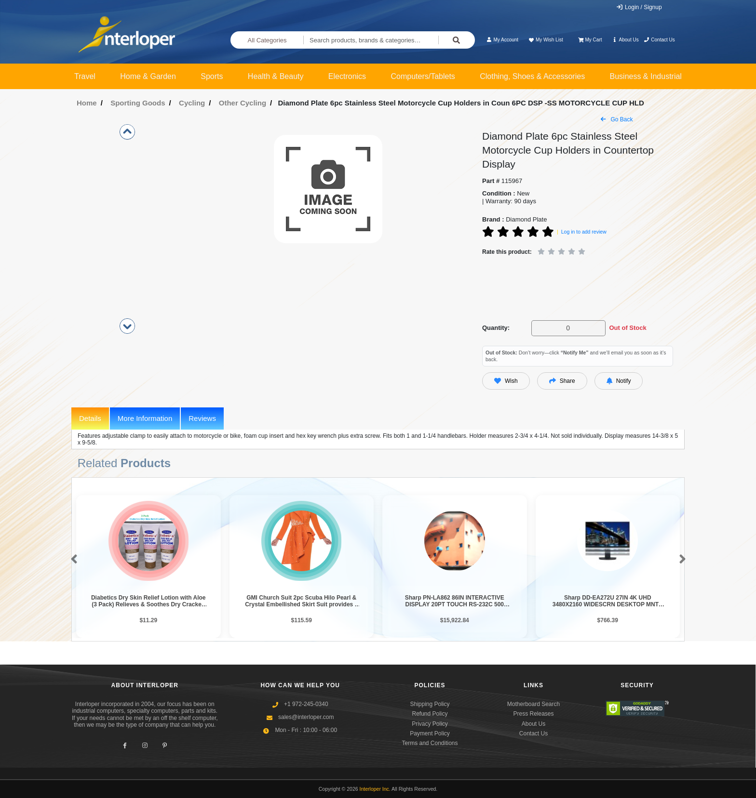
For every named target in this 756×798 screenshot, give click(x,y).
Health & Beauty (276, 76)
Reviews (202, 418)
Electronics (347, 76)
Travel (84, 76)
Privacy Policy (430, 723)
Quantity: (496, 327)
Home (87, 103)
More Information (145, 418)
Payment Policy (430, 733)
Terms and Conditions (430, 743)
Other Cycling (242, 103)
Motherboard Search (533, 704)
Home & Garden (148, 76)
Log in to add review (584, 232)
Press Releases (533, 713)
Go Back (617, 119)
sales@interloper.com (306, 717)
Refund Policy (429, 713)
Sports (212, 76)
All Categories (267, 40)
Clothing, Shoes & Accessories (532, 76)
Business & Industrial (646, 76)
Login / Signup (639, 7)
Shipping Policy (429, 704)
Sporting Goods (137, 103)
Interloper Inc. (375, 789)
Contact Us (659, 39)
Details (90, 418)
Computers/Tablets (423, 76)
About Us (625, 39)
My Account (502, 39)
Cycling (192, 103)
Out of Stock (627, 327)
